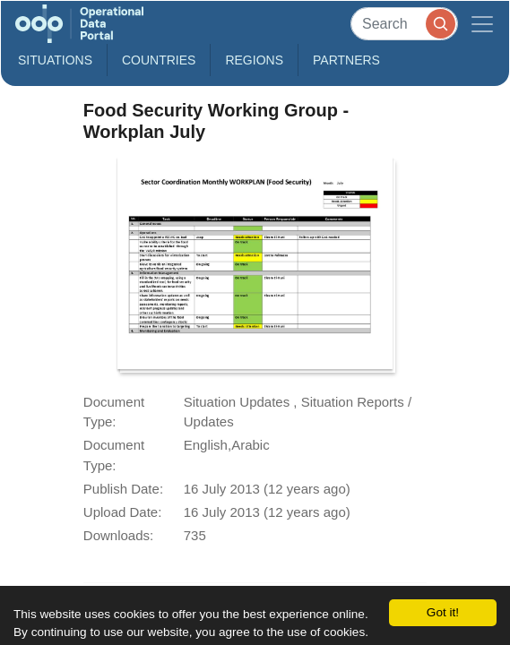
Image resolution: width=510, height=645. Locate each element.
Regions (254, 60)
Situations (55, 60)
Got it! (443, 612)
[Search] (404, 23)
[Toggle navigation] (482, 24)
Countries (158, 60)
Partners (346, 60)
